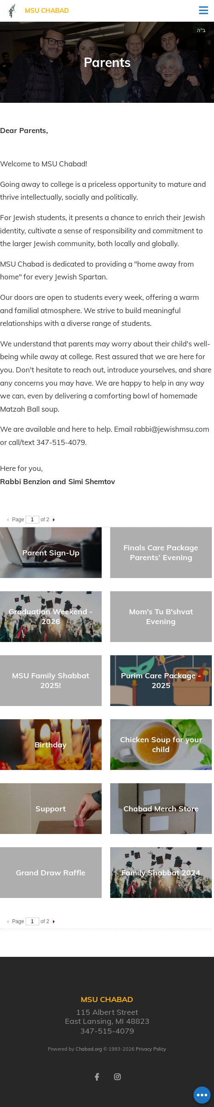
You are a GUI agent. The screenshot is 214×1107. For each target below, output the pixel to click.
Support (50, 809)
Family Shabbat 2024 (160, 872)
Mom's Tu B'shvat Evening (161, 616)
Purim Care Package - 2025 (161, 680)
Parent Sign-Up (50, 553)
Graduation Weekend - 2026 (51, 616)
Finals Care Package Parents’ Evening (160, 552)
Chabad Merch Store (161, 809)
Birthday (51, 745)
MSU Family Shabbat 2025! (50, 680)
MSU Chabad (47, 10)
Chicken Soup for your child (161, 744)
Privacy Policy (151, 1049)
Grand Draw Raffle (50, 872)
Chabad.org (89, 1049)
